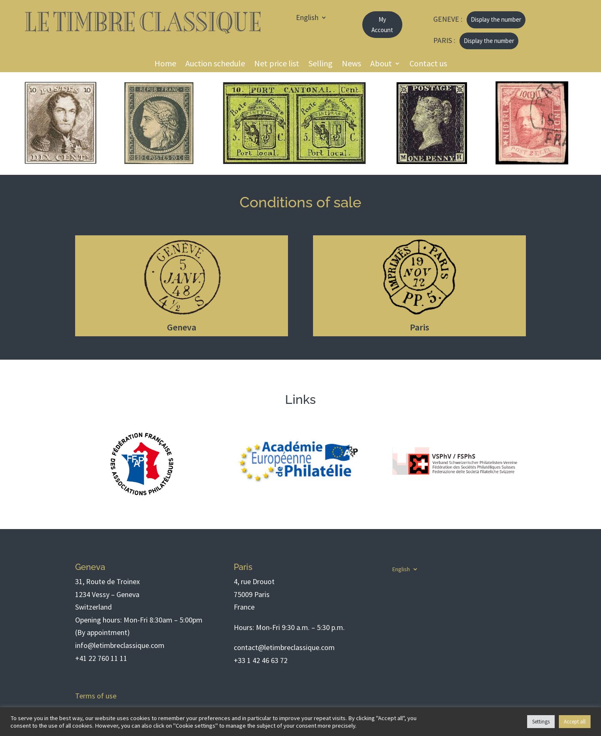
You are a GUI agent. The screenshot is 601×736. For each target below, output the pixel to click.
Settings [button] (541, 721)
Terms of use (95, 696)
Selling (320, 64)
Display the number (496, 19)
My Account (382, 24)
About (381, 64)
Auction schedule (215, 64)
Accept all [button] (575, 721)
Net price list (276, 64)
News (351, 64)
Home (165, 64)
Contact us (428, 64)
